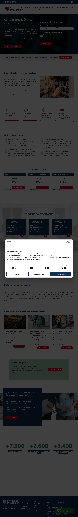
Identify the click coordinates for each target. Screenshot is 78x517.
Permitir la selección (39, 274)
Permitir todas (61, 274)
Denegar (17, 274)
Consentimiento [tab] (16, 246)
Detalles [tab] (39, 246)
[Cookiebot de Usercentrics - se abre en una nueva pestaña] (65, 242)
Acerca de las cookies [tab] (61, 246)
